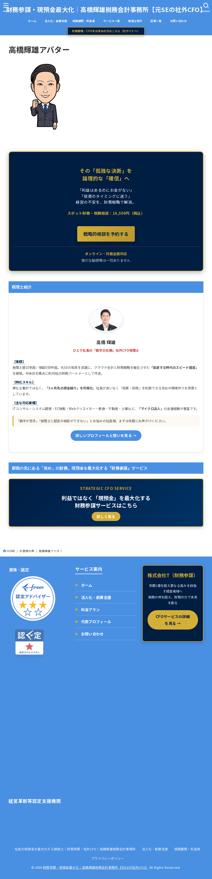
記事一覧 (158, 21)
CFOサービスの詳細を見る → (173, 620)
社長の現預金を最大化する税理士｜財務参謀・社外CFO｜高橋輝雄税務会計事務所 (75, 849)
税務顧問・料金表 (84, 21)
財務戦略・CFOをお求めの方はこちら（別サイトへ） (106, 31)
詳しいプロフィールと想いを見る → (106, 435)
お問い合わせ (178, 21)
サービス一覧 (114, 21)
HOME (11, 551)
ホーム (35, 21)
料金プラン (87, 609)
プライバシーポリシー (107, 858)
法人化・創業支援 (56, 21)
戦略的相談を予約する (105, 234)
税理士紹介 (135, 21)
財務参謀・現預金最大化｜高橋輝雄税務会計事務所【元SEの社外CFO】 (106, 9)
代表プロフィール (93, 622)
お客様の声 (26, 551)
